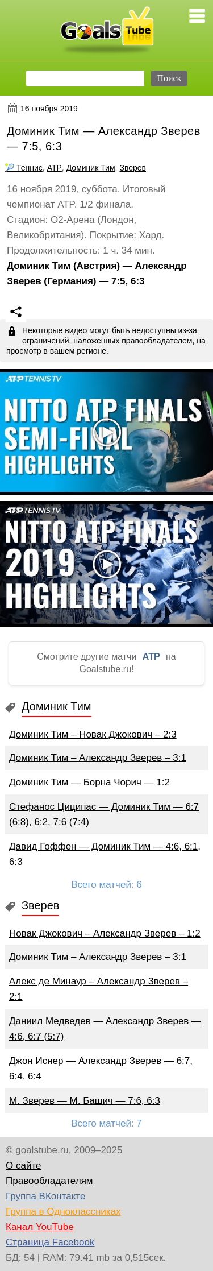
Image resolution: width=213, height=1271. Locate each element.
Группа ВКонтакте (45, 1196)
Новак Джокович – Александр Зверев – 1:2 (105, 933)
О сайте (23, 1165)
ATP (54, 167)
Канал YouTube (40, 1227)
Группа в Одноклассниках (63, 1211)
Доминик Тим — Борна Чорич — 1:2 (89, 782)
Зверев (132, 167)
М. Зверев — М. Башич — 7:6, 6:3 (84, 1100)
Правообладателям (49, 1180)
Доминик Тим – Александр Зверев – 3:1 (97, 757)
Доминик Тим (90, 167)
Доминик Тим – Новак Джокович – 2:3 (93, 734)
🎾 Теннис (24, 167)
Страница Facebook (50, 1242)
